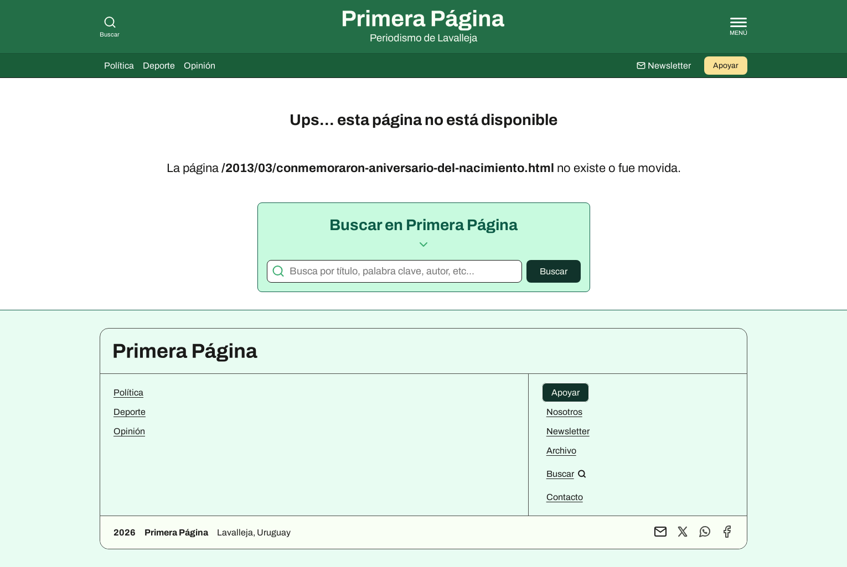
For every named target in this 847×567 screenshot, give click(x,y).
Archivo (561, 450)
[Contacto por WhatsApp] (704, 532)
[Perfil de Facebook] (727, 532)
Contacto (564, 497)
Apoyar (725, 65)
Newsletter (568, 431)
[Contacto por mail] (660, 532)
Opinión (199, 65)
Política (119, 65)
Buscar (553, 271)
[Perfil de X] (682, 532)
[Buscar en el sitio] (566, 474)
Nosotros (564, 412)
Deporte (159, 65)
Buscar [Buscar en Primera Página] (110, 26)
